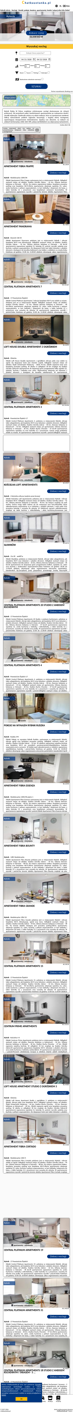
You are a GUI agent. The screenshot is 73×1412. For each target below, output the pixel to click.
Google (38, 1385)
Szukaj (36, 86)
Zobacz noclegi (58, 172)
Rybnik (7, 139)
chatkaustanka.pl (36, 3)
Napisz (70, 1411)
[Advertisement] (36, 1196)
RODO (4, 1395)
